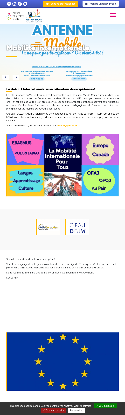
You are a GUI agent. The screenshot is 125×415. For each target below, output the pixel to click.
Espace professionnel (60, 3)
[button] (113, 15)
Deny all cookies (54, 410)
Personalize (76, 410)
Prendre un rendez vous (100, 3)
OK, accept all (105, 405)
